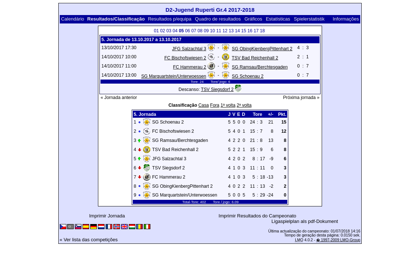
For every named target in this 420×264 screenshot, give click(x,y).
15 (243, 30)
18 (262, 30)
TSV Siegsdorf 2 (217, 89)
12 (224, 30)
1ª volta (227, 105)
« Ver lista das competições (89, 239)
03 (168, 30)
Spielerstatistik (309, 19)
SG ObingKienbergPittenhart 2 (262, 48)
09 (206, 30)
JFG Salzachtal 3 (189, 48)
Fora (214, 105)
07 (193, 30)
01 (156, 30)
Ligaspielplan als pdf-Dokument (304, 221)
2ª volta (244, 105)
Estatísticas (278, 19)
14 (237, 30)
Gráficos (253, 19)
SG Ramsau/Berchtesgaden (260, 67)
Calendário (72, 19)
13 (231, 30)
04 (175, 30)
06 (187, 30)
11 (218, 30)
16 (249, 30)
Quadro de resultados (218, 19)
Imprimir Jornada (107, 216)
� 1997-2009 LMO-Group (338, 240)
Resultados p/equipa (169, 19)
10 (212, 30)
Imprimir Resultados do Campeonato (257, 216)
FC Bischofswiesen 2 (185, 57)
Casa (203, 105)
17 (256, 30)
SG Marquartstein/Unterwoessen (173, 76)
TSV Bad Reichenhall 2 (255, 57)
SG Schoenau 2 (247, 76)
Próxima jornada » (301, 97)
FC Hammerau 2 (189, 67)
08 (199, 30)
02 (162, 30)
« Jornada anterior (119, 97)
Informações (346, 19)
